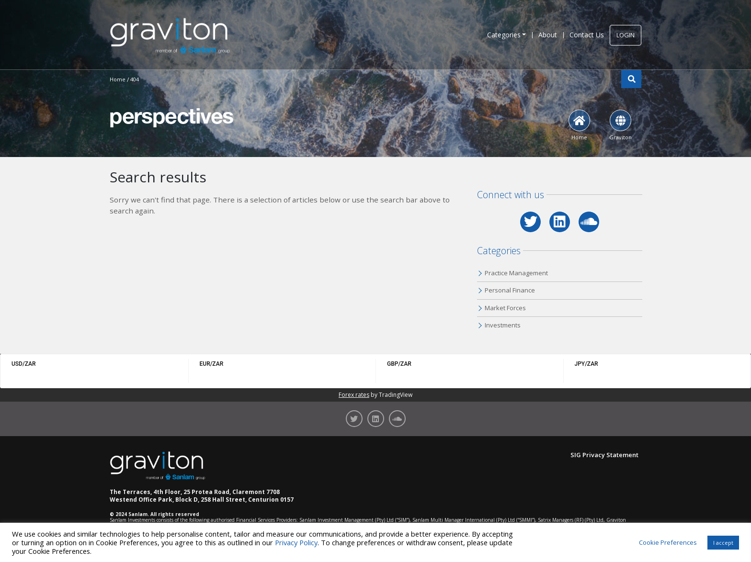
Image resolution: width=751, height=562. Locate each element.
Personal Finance (510, 290)
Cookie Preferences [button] (668, 542)
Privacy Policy (296, 542)
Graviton (620, 125)
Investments (503, 325)
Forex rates (354, 395)
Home (579, 125)
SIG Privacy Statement (604, 454)
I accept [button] (723, 542)
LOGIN (625, 35)
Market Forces (505, 307)
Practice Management (516, 273)
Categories (504, 34)
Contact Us (586, 34)
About (547, 34)
